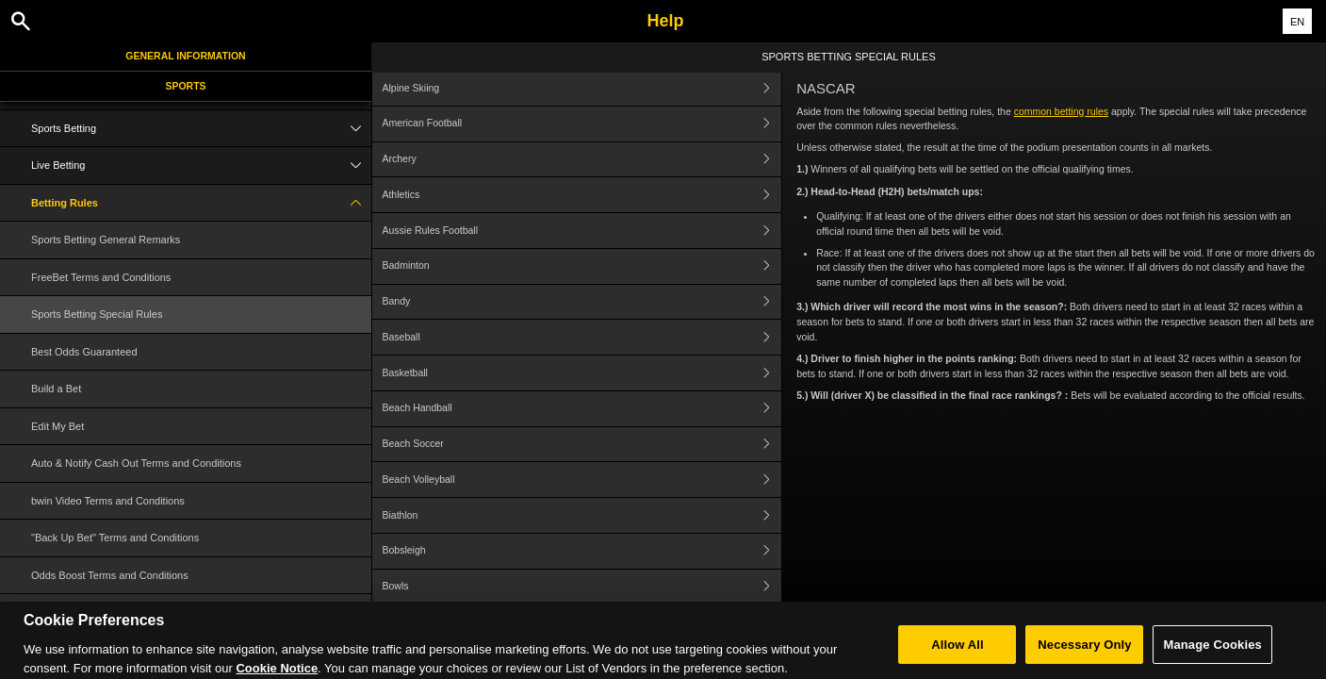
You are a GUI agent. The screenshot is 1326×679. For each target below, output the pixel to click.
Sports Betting (201, 128)
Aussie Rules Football (581, 230)
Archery (581, 159)
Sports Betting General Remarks (105, 239)
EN (1297, 21)
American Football (581, 124)
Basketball (581, 373)
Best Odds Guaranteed (84, 351)
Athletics (581, 194)
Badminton (581, 266)
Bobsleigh (581, 551)
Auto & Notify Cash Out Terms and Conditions (136, 463)
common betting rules (1061, 111)
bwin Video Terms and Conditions (108, 500)
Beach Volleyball (581, 479)
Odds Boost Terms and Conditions (109, 575)
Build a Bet (56, 388)
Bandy (581, 302)
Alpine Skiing (581, 88)
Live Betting (201, 165)
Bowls (581, 587)
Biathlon (581, 515)
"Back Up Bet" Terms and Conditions (115, 537)
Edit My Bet (57, 426)
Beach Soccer (581, 444)
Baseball (581, 337)
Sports (185, 85)
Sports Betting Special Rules (96, 314)
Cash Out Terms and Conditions (104, 612)
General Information (185, 55)
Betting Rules (201, 203)
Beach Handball (581, 408)
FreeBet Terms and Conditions (101, 277)
